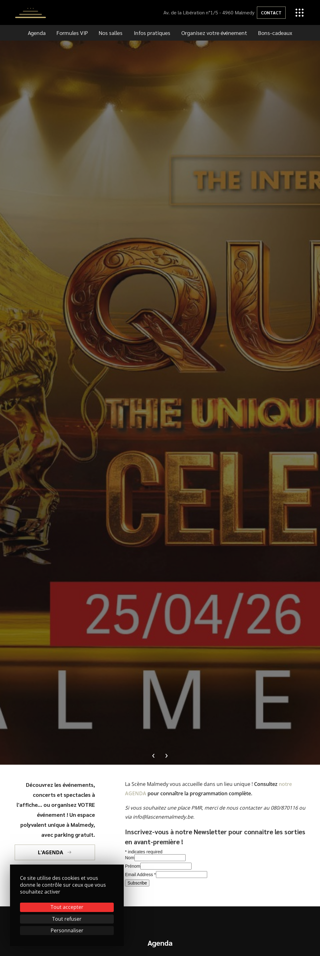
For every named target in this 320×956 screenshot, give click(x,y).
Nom (129, 857)
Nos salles (110, 32)
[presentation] (153, 755)
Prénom (132, 866)
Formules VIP (72, 32)
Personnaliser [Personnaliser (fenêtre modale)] (67, 930)
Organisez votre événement (214, 32)
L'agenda (55, 852)
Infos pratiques (152, 32)
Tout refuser (67, 918)
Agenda (37, 32)
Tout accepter (67, 907)
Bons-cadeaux (275, 32)
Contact (271, 12)
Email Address (140, 874)
